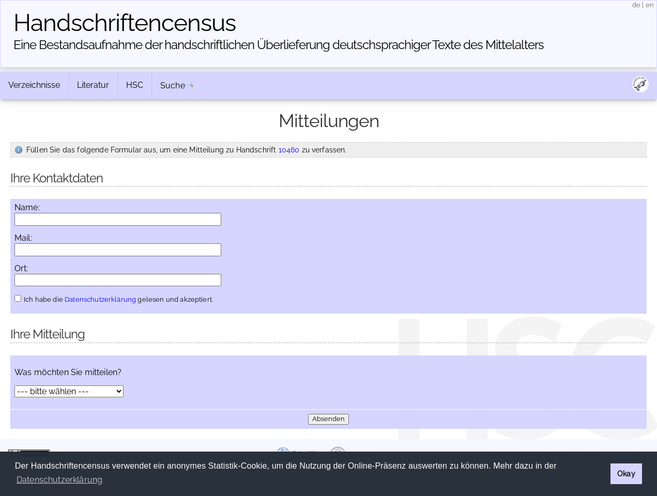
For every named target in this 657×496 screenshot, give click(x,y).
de (636, 5)
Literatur (93, 85)
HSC (134, 85)
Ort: (21, 268)
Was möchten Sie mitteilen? (67, 372)
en (650, 5)
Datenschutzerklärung (100, 299)
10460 (289, 149)
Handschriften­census (124, 23)
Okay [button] (626, 473)
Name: (27, 207)
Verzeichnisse (34, 85)
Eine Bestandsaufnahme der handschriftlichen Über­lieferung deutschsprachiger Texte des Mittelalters (278, 44)
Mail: (23, 238)
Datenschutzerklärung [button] (59, 480)
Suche (172, 85)
